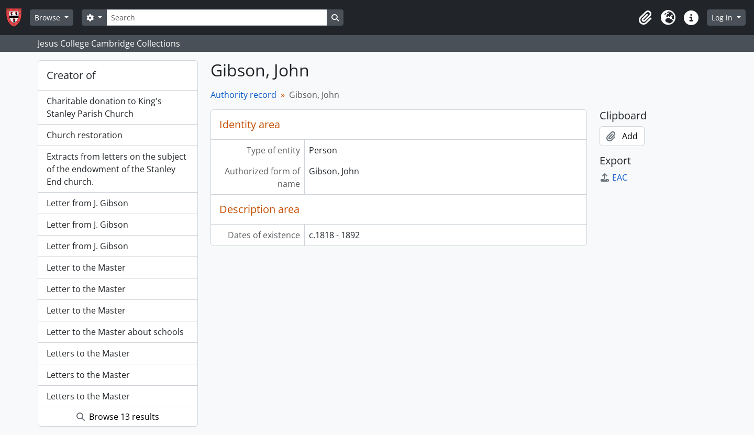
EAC (613, 177)
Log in (723, 18)
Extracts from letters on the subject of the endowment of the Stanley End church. (116, 169)
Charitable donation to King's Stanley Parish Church (104, 107)
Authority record (243, 95)
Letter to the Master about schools (115, 332)
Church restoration (85, 135)
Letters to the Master (88, 353)
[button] (645, 17)
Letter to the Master (86, 267)
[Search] (216, 17)
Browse (48, 18)
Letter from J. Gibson (87, 203)
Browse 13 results (117, 416)
